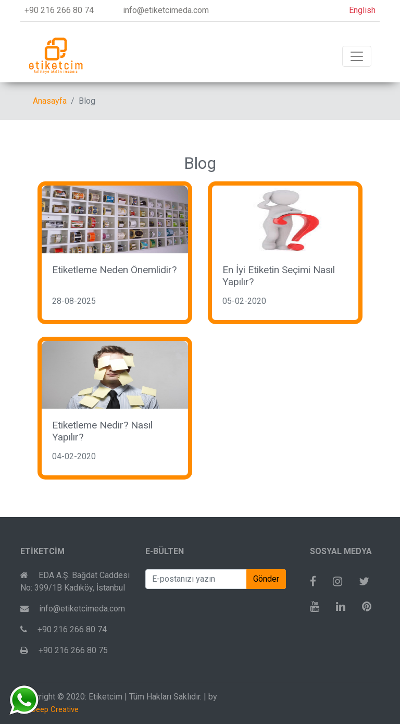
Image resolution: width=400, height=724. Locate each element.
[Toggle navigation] (356, 56)
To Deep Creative (49, 709)
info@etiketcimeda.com (166, 10)
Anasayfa (50, 101)
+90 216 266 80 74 (59, 10)
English (362, 10)
